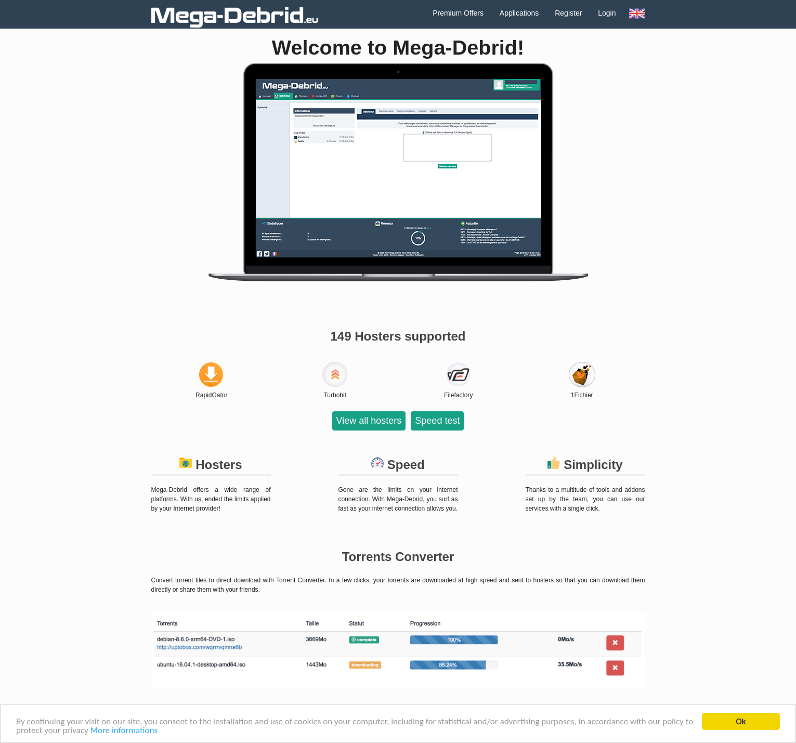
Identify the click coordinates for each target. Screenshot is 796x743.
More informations (124, 731)
